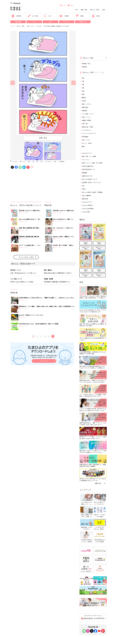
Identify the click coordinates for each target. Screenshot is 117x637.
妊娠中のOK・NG (87, 176)
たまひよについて (87, 153)
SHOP (63, 5)
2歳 (37, 161)
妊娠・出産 (84, 9)
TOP (76, 9)
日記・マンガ (30, 26)
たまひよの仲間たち (87, 205)
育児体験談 (62, 161)
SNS (50, 22)
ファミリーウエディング (89, 133)
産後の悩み (85, 107)
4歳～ (55, 161)
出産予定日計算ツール (88, 169)
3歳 (41, 161)
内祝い (71, 5)
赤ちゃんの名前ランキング (89, 179)
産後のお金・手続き (87, 127)
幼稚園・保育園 (86, 120)
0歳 (29, 161)
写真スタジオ (83, 22)
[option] (43, 83)
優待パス (96, 16)
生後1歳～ (85, 67)
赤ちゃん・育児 (94, 9)
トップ (12, 26)
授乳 (83, 94)
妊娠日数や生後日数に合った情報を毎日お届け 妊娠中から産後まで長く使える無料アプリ (44, 356)
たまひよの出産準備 (87, 208)
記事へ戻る (43, 138)
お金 (83, 186)
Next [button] (73, 83)
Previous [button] (12, 83)
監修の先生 (85, 199)
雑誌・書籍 (18, 22)
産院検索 (84, 173)
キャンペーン (66, 22)
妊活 (103, 9)
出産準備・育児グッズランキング (91, 182)
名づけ (47, 16)
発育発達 (84, 110)
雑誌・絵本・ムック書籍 (89, 156)
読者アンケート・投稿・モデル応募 (92, 163)
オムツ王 (39, 26)
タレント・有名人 (87, 143)
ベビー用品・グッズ (87, 114)
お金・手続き (33, 16)
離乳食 (79, 16)
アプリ (34, 22)
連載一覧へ (98, 483)
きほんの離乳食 (86, 195)
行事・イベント (86, 117)
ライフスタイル (48, 161)
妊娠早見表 (16, 16)
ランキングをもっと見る (26, 257)
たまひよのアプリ (87, 202)
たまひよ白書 (86, 212)
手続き (84, 189)
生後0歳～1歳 (86, 63)
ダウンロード (44, 361)
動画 (83, 146)
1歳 (33, 161)
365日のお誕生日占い (88, 166)
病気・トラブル (86, 104)
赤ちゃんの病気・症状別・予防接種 (92, 192)
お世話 (84, 101)
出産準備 (64, 16)
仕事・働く (85, 123)
